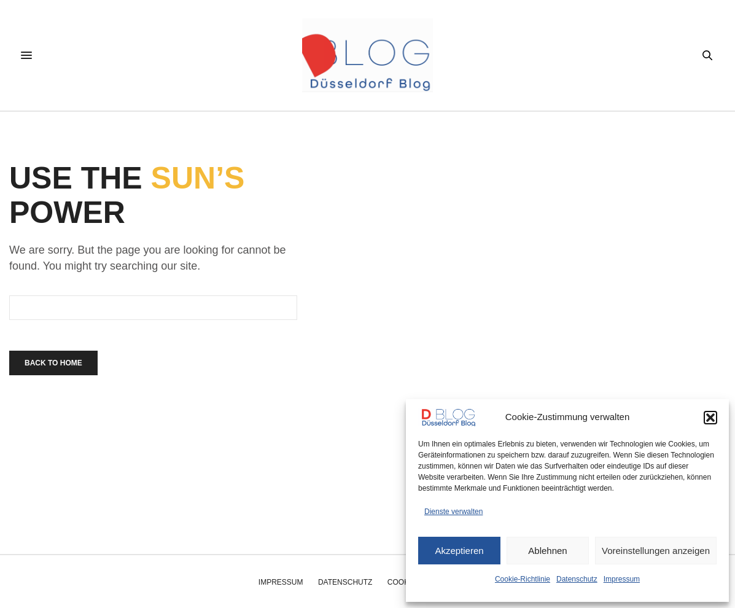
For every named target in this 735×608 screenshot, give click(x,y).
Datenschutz (576, 579)
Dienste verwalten (453, 511)
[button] (710, 417)
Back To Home (53, 363)
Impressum (622, 579)
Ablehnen (547, 550)
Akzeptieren (459, 550)
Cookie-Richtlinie (522, 579)
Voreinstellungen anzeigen (656, 550)
